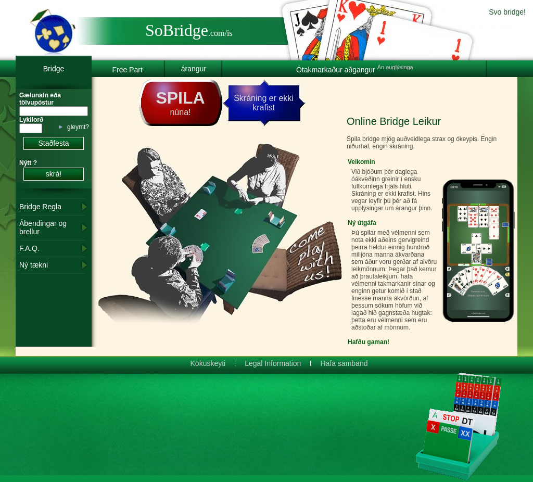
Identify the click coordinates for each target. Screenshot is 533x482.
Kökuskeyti (208, 363)
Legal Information (273, 363)
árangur (193, 69)
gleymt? (78, 127)
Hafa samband (343, 363)
